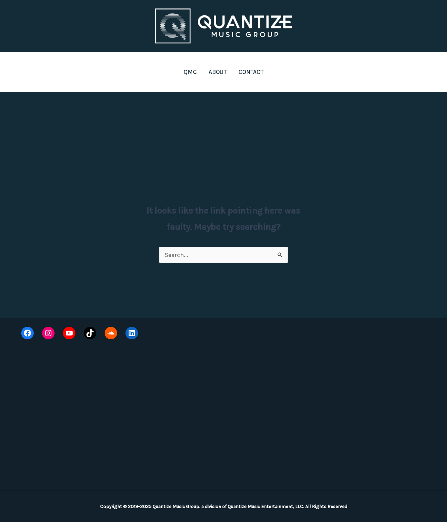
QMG (190, 71)
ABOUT (218, 71)
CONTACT (250, 71)
